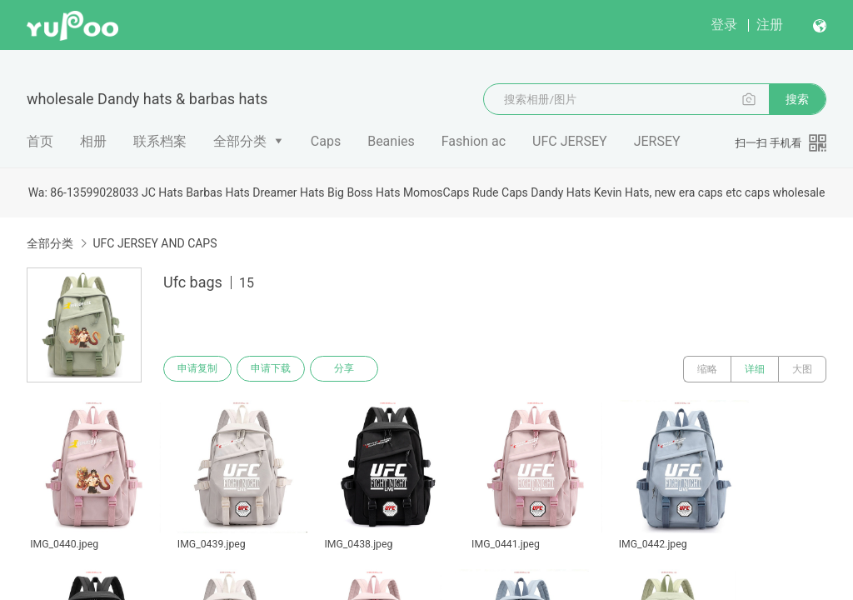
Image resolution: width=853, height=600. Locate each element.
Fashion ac (473, 141)
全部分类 (240, 141)
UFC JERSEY (569, 141)
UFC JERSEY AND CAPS (154, 243)
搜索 (797, 99)
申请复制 (198, 369)
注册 (769, 24)
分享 (348, 369)
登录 (724, 24)
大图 (802, 369)
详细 (755, 369)
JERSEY (657, 141)
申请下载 (273, 369)
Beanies (391, 141)
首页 (40, 141)
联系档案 (160, 141)
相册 (93, 141)
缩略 (707, 369)
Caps (326, 141)
